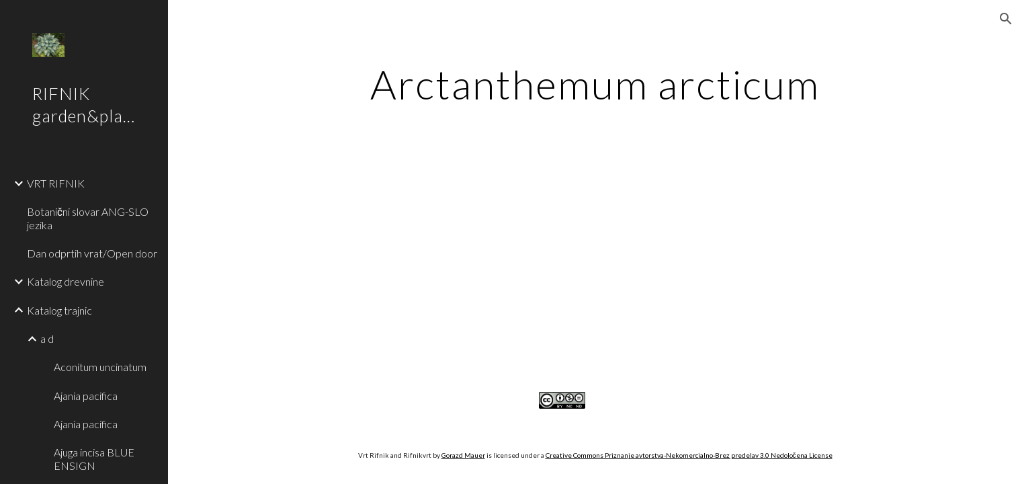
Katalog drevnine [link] (65, 281)
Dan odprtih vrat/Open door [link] (92, 253)
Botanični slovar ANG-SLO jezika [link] (87, 218)
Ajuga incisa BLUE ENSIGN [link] (94, 458)
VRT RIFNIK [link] (56, 183)
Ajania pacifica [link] (86, 395)
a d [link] (47, 338)
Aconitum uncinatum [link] (100, 366)
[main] (595, 84)
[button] (1006, 19)
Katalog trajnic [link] (59, 310)
